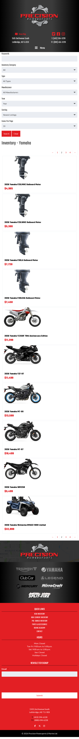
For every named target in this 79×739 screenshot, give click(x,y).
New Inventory (39, 614)
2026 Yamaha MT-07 (13, 449)
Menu (39, 48)
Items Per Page (40, 124)
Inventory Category (40, 68)
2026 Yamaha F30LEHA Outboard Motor (22, 298)
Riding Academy (39, 628)
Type (40, 79)
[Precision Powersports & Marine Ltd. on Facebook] (35, 726)
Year (40, 101)
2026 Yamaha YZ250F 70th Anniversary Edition (26, 336)
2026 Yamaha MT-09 (13, 411)
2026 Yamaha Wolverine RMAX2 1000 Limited (25, 525)
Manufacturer (40, 90)
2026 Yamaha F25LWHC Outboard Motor (22, 222)
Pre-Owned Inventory (39, 621)
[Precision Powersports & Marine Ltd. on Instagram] (44, 726)
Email (5, 669)
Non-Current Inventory (39, 617)
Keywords (40, 57)
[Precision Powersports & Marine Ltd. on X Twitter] (40, 726)
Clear (16, 133)
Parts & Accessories (39, 624)
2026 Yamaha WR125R (14, 487)
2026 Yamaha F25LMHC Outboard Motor (22, 184)
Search (6, 133)
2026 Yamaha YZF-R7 (14, 373)
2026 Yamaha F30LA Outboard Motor (21, 260)
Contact (39, 631)
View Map (22, 34)
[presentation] (21, 683)
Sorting (40, 113)
